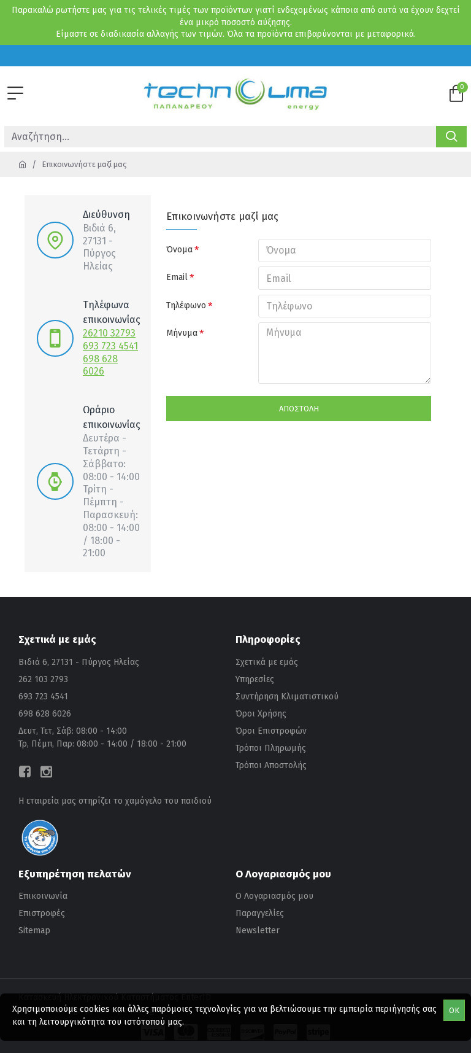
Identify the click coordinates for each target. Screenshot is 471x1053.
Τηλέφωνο (186, 306)
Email (177, 278)
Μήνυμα (181, 334)
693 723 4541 (110, 346)
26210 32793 (109, 333)
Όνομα (179, 249)
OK (454, 1010)
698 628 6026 (100, 365)
